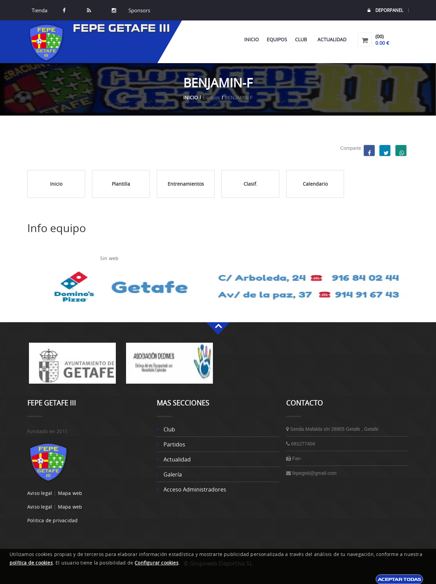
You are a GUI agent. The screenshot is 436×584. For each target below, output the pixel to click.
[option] (72, 366)
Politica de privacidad (52, 520)
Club (302, 39)
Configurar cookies (156, 562)
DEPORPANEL (385, 10)
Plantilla (121, 184)
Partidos (174, 444)
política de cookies (31, 562)
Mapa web (70, 493)
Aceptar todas (399, 579)
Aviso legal (39, 493)
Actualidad (331, 39)
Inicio (251, 39)
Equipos (277, 39)
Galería (173, 474)
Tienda (39, 10)
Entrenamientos (186, 184)
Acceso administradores (195, 489)
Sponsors (138, 10)
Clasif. (251, 184)
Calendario (315, 184)
